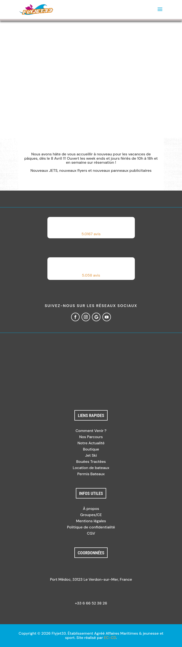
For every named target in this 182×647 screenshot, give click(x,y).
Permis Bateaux (91, 473)
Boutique (91, 449)
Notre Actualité (91, 443)
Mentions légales (91, 520)
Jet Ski (91, 455)
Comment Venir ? (91, 430)
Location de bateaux (91, 467)
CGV (91, 533)
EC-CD (110, 637)
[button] (91, 227)
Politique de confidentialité (91, 527)
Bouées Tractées (91, 461)
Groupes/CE (91, 514)
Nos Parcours (91, 436)
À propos (91, 508)
